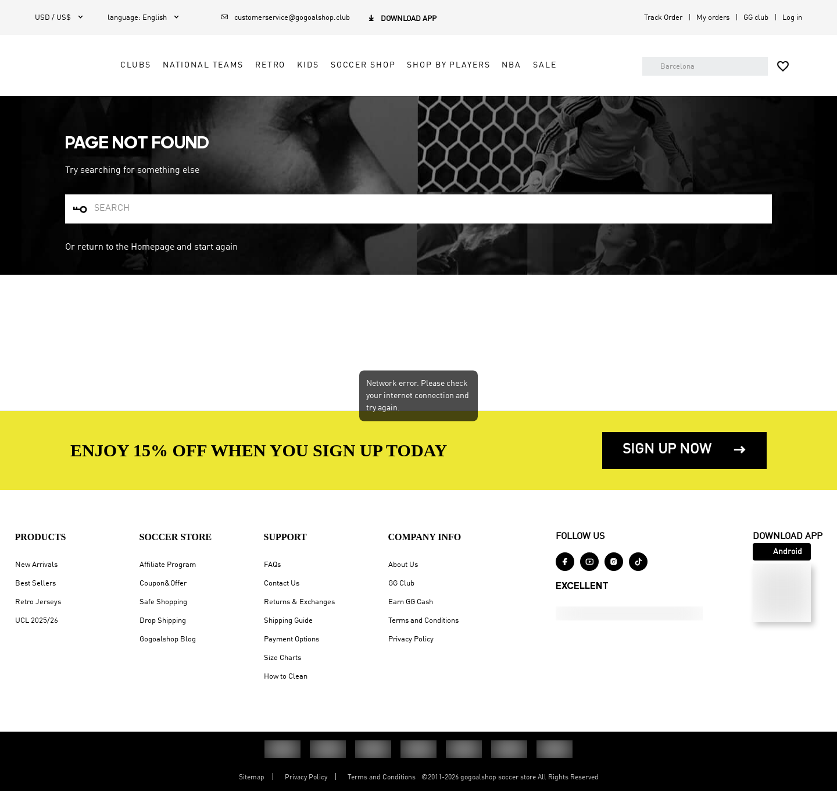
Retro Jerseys (35, 478)
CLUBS (198, 77)
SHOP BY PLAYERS (510, 77)
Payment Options (288, 515)
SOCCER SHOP (425, 77)
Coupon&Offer (159, 459)
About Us (33, 602)
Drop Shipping (159, 497)
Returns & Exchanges (295, 478)
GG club (755, 18)
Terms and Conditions (54, 658)
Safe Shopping (160, 478)
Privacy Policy (41, 676)
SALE (606, 77)
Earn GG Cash (41, 639)
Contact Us (278, 459)
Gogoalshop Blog (164, 515)
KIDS (370, 77)
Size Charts (279, 534)
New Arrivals (33, 441)
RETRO (332, 77)
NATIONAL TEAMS (265, 77)
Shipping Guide (284, 497)
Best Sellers (32, 459)
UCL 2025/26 (33, 497)
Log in (792, 18)
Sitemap (251, 777)
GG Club (32, 621)
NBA (574, 77)
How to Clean (282, 552)
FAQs (268, 441)
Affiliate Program (164, 441)
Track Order (663, 18)
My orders (712, 18)
